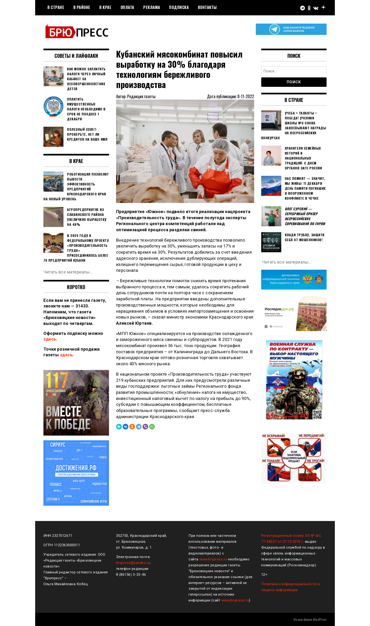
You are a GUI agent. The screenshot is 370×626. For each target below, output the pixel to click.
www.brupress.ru (213, 559)
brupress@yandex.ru (133, 563)
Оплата (127, 7)
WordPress (320, 619)
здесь (49, 338)
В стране (55, 7)
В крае (105, 7)
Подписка (179, 7)
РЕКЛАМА (151, 7)
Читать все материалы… (68, 271)
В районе (81, 7)
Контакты (207, 7)
